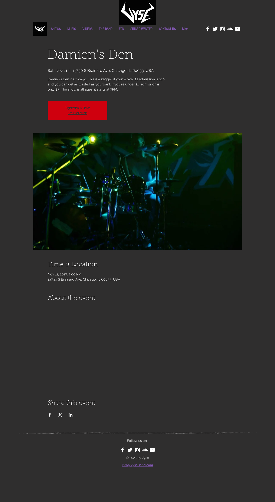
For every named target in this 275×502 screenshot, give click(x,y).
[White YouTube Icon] (237, 29)
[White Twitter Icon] (215, 29)
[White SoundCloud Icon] (230, 29)
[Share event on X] (60, 415)
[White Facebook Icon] (207, 29)
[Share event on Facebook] (50, 415)
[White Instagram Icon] (222, 29)
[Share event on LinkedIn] (71, 415)
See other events (77, 113)
